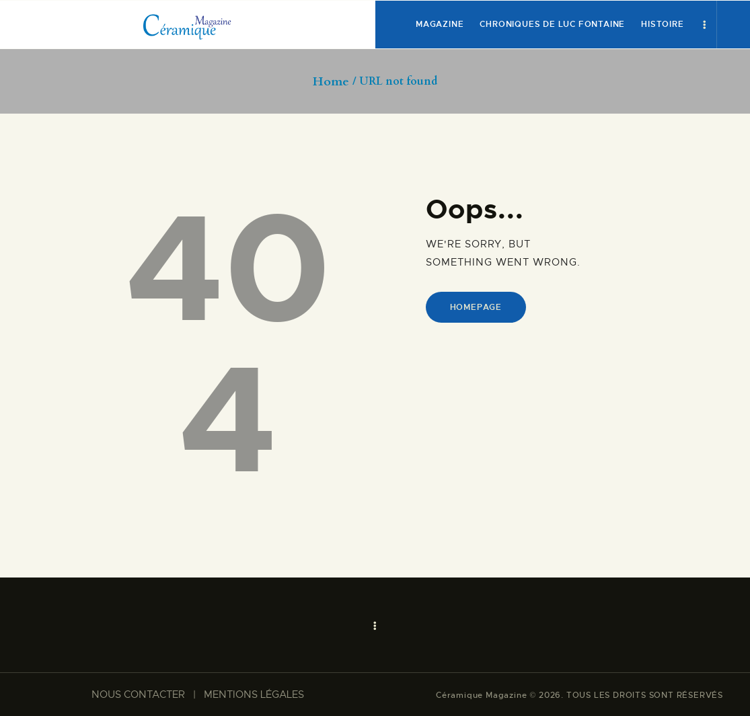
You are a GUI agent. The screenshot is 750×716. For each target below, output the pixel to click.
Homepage (476, 307)
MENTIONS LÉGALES (254, 694)
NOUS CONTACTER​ (138, 694)
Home (331, 82)
